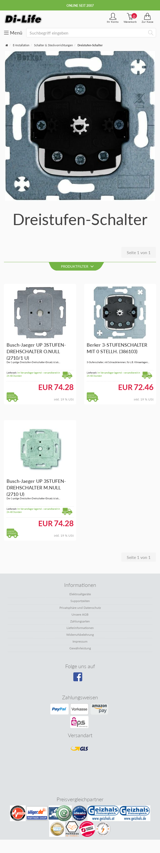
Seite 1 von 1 (139, 252)
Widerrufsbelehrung (80, 635)
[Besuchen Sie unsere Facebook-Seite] (79, 678)
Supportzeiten (80, 601)
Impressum (80, 641)
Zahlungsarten (80, 621)
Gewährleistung (80, 648)
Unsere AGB (80, 614)
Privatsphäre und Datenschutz (80, 608)
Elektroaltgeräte (80, 594)
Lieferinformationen (80, 628)
